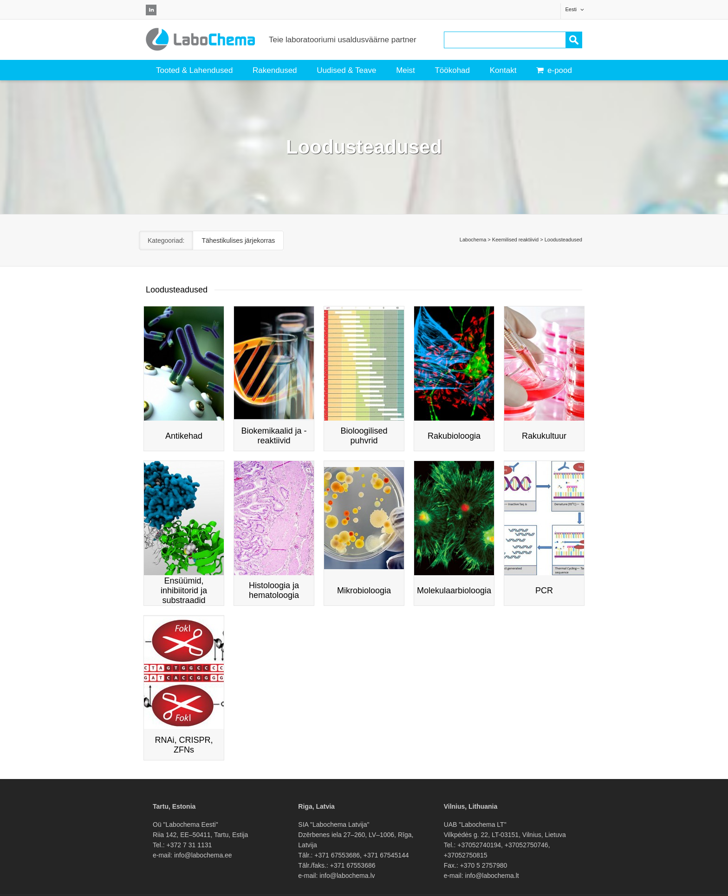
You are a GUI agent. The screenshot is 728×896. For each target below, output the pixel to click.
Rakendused (275, 70)
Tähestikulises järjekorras (238, 240)
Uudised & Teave (346, 70)
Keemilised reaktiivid (515, 239)
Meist (405, 70)
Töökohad (452, 70)
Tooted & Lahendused (194, 70)
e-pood (554, 70)
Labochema (473, 239)
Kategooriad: (166, 240)
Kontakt (503, 70)
